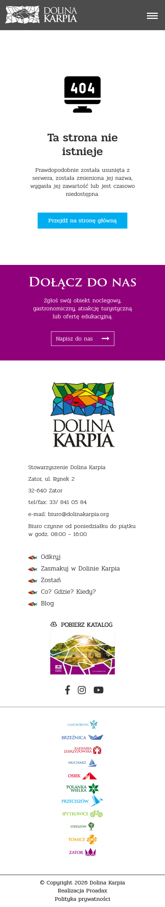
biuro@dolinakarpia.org (78, 514)
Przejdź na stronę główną (82, 220)
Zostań (51, 580)
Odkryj (50, 557)
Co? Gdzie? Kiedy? (68, 592)
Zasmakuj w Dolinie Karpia (80, 568)
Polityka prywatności (82, 899)
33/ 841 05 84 (68, 502)
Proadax (96, 891)
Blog (47, 603)
